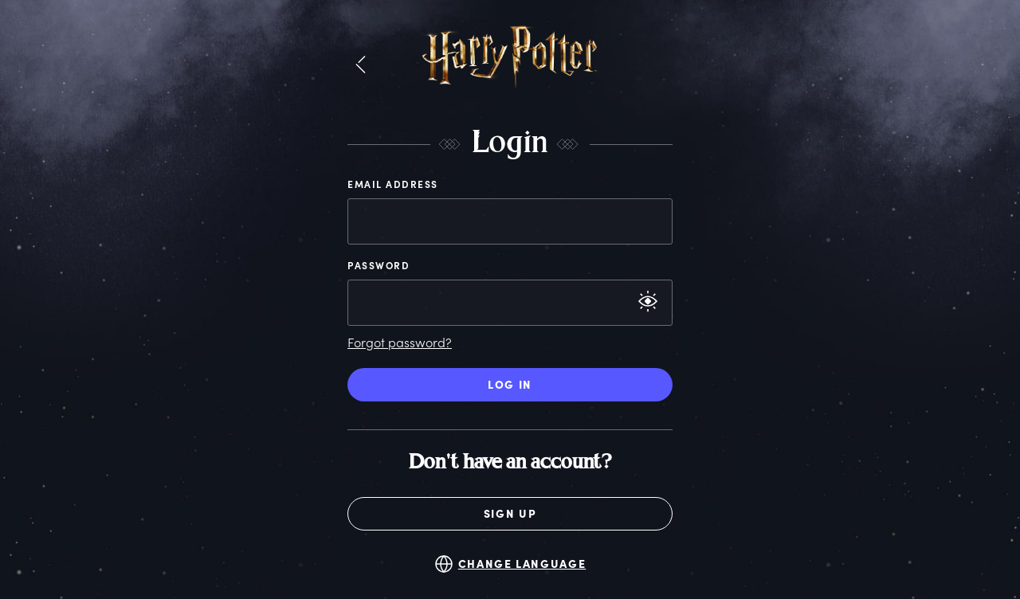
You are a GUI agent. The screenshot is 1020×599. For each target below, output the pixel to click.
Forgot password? (399, 342)
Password (378, 265)
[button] (360, 65)
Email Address (392, 184)
